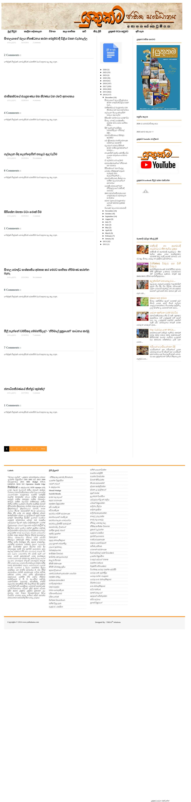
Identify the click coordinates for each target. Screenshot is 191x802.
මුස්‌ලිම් (42, 584)
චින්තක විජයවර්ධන (57, 600)
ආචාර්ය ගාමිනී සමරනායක (59, 514)
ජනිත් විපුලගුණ (35, 492)
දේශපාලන (33, 522)
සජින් (36, 595)
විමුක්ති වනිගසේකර (98, 566)
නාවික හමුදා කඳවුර (16, 535)
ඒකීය (29, 490)
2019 (105, 81)
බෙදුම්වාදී (23, 563)
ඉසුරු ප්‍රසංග (53, 537)
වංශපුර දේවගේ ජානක (99, 559)
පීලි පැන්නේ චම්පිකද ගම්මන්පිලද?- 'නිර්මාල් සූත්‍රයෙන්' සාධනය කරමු (46, 331)
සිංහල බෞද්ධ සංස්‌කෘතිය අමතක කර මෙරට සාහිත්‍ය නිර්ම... (116, 122)
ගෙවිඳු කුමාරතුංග (55, 583)
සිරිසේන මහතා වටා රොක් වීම (23, 212)
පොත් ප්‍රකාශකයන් (22, 556)
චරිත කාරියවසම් (55, 593)
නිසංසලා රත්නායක (16, 540)
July (107, 222)
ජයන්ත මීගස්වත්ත (15, 497)
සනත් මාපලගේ (96, 593)
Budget (35, 482)
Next (43, 449)
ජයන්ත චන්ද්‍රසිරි (38, 495)
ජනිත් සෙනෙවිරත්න (98, 470)
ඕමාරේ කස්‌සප (39, 490)
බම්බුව (24, 558)
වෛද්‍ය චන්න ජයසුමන (99, 576)
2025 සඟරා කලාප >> (145, 132)
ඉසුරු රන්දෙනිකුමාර (57, 540)
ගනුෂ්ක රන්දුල (55, 577)
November (109, 211)
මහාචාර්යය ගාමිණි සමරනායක (20, 572)
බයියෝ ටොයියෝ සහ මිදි (162, 346)
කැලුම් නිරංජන (55, 560)
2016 (105, 89)
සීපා (27, 598)
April (107, 230)
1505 (25, 479)
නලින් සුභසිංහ (32, 528)
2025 (105, 72)
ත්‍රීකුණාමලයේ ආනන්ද (29, 509)
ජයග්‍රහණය (24, 495)
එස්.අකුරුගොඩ (55, 550)
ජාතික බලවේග (21, 501)
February (108, 236)
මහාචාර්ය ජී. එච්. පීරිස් (35, 570)
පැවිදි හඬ (21, 549)
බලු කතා (30, 558)
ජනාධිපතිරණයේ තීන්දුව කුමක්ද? (24, 389)
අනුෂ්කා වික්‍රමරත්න (57, 504)
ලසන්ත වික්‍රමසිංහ (97, 556)
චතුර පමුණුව (54, 587)
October (108, 214)
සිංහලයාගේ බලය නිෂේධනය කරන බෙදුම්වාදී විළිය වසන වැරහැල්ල (45, 38)
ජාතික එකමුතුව (22, 499)
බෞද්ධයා (31, 563)
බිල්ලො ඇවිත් (40, 558)
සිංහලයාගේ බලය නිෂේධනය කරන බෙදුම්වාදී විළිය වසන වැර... (117, 102)
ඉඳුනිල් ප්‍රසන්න (55, 534)
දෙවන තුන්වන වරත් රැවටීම (164, 312)
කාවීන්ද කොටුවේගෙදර (58, 557)
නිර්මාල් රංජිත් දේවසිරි (35, 537)
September (109, 216)
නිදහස (27, 535)
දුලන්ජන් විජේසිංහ (38, 518)
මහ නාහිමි (20, 570)
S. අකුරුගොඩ (24, 487)
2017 (105, 86)
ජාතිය (43, 501)
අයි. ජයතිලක (54, 507)
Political (13, 487)
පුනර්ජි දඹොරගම (33, 549)
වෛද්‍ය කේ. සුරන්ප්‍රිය (98, 573)
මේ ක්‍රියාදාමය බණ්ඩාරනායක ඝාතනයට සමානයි (116, 141)
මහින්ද (36, 572)
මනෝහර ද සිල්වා (22, 568)
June (107, 225)
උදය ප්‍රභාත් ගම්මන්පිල (58, 544)
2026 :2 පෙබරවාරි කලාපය (147, 124)
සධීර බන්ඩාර (95, 589)
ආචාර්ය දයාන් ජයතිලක (58, 517)
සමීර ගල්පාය (95, 599)
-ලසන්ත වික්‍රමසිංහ (15, 479)
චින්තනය (11, 492)
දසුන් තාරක (40, 515)
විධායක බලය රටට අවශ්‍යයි (115, 208)
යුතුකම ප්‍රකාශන (34, 591)
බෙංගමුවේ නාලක (22, 561)
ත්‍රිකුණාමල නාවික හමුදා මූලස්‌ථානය (31, 506)
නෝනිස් (11, 544)
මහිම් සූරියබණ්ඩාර (37, 574)
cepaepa (38, 487)
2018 (105, 83)
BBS (28, 482)
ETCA (42, 482)
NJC (23, 484)
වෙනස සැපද (20, 595)
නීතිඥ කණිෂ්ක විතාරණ (35, 540)
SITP (32, 487)
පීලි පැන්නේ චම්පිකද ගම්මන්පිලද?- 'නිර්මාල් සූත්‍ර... (115, 130)
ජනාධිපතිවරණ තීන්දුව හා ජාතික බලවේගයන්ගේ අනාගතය (115, 180)
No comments (37, 158)
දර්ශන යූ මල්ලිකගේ (26, 515)
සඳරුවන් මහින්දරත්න (98, 596)
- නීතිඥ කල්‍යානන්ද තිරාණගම (61, 477)
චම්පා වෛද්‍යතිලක (56, 590)
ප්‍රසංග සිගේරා (29, 547)
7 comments (37, 335)
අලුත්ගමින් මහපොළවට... (162, 281)
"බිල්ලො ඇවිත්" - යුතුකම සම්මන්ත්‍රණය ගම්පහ (26, 477)
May (107, 227)
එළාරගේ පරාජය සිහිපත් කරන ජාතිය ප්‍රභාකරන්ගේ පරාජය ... (116, 147)
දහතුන (10, 518)
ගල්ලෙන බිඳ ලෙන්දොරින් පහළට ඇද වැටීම (30, 154)
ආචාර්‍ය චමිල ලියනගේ (57, 527)
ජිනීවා (10, 504)
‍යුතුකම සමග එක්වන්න (160, 801)
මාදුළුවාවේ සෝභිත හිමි (19, 577)
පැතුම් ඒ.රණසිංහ (97, 533)
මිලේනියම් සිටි (33, 584)
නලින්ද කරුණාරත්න (98, 513)
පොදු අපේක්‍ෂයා (38, 556)
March (108, 233)
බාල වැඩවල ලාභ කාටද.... (163, 329)
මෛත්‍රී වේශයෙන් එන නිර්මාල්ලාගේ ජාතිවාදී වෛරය (114, 188)
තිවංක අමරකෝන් (22, 511)
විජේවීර (11, 595)
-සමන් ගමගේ (54, 484)
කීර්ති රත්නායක (55, 563)
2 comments (37, 42)
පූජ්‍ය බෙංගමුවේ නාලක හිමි (35, 551)
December (109, 97)
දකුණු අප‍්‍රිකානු (32, 513)
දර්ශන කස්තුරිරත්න (98, 486)
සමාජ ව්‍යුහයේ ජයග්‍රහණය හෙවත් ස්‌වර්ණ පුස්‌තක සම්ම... (115, 203)
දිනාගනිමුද (19, 518)
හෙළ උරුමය (34, 598)
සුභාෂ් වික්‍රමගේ (96, 603)
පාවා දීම (41, 547)
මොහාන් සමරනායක (37, 586)
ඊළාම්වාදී (22, 490)
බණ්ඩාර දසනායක (14, 558)
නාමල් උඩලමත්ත (97, 516)
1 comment (36, 216)
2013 (105, 241)
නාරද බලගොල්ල (23, 533)
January (108, 239)
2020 (105, 78)
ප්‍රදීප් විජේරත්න (14, 547)
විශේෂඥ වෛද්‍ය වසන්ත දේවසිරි (103, 569)
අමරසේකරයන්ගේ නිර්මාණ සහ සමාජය (116, 164)
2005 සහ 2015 (34, 479)
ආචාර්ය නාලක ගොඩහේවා (60, 520)
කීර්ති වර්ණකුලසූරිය (57, 567)
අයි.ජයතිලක (54, 510)
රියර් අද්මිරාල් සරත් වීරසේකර (102, 553)
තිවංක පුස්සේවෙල (38, 511)
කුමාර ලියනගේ (55, 570)
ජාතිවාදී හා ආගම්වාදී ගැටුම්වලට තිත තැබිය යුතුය (165, 247)
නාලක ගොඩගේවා (38, 533)
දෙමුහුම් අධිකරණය (16, 520)
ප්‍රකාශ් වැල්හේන (38, 544)
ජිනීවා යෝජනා (19, 504)
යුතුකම (22, 591)
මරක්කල (11, 570)
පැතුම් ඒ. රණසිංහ (56, 607)
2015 (105, 92)
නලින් (34, 525)
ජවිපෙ (27, 497)
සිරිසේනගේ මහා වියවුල (114, 168)
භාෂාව (38, 563)
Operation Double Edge (35, 484)
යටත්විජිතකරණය (14, 588)
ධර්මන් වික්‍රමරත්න (25, 525)
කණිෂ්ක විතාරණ (56, 553)
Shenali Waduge (55, 490)
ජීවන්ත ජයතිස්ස (33, 504)
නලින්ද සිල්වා (24, 531)
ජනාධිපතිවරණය (22, 492)
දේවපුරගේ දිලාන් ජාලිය (17, 523)
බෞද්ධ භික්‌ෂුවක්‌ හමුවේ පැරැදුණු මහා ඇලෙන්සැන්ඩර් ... (114, 173)
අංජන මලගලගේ (55, 497)
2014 (105, 94)
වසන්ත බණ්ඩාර (96, 563)
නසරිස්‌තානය (34, 530)
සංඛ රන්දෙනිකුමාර (97, 586)
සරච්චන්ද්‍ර (21, 598)
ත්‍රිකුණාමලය (13, 508)
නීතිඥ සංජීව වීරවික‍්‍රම (17, 542)
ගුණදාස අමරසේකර (57, 580)
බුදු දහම (11, 561)
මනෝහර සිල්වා (38, 568)
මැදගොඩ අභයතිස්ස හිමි (17, 584)
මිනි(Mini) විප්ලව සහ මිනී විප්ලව (165, 265)
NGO (18, 484)
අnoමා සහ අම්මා (158, 298)
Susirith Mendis (55, 494)
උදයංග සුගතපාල (55, 547)
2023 (105, 75)
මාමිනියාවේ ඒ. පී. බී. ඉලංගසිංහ (22, 579)
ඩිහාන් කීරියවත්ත (97, 480)
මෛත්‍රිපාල (24, 586)
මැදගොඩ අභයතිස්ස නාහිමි (32, 581)
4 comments (37, 100)
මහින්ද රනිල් (21, 575)
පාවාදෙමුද (12, 549)
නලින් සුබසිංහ (20, 528)
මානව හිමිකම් (38, 577)
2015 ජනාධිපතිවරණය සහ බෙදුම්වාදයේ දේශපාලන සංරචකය (115, 195)
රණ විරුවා (20, 593)
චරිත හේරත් (54, 597)
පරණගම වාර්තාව (23, 544)
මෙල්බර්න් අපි (13, 586)
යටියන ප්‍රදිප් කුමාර (30, 588)
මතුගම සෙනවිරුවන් (31, 565)
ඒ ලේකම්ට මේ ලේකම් (114, 160)
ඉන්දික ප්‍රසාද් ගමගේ (57, 530)
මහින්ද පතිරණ (96, 546)
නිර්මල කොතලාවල (16, 537)
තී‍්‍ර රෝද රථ (19, 513)
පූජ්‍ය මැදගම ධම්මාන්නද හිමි (19, 554)
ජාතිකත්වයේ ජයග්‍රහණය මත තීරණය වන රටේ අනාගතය (39, 96)
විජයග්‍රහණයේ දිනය (36, 593)
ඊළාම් (15, 490)
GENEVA (11, 484)
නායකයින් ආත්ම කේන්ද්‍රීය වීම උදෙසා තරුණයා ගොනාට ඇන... (116, 155)
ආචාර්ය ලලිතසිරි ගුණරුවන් (60, 524)
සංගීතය (30, 595)
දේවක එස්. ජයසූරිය (36, 520)
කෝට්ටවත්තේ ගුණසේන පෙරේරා (62, 573)
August (108, 219)
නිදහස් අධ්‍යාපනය (38, 535)
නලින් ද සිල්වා (96, 506)
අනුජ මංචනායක (55, 500)
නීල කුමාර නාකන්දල (36, 542)
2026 (105, 69)
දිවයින (27, 518)
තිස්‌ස (10, 513)
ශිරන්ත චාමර (95, 583)
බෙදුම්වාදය (15, 563)
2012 (105, 244)
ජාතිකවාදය (34, 501)
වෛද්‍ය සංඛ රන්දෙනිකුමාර (100, 579)
